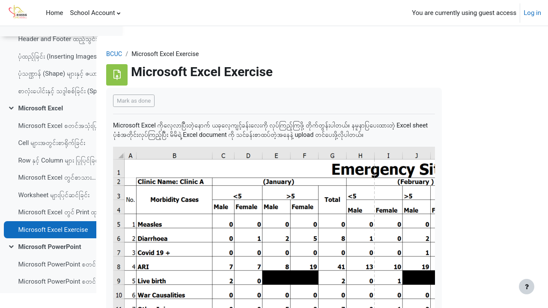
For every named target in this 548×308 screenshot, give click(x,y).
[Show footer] (526, 286)
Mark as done (188, 101)
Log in (532, 13)
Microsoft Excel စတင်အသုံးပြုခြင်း (61, 140)
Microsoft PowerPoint (49, 262)
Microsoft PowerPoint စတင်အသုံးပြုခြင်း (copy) (61, 296)
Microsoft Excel (40, 123)
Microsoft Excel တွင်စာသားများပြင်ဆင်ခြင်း (61, 192)
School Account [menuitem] (92, 13)
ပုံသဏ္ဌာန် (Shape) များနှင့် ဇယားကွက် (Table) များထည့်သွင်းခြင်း (61, 88)
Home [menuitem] (54, 13)
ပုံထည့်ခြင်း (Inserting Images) (58, 71)
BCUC (169, 54)
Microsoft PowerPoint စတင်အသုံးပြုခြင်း (61, 279)
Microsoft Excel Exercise (53, 244)
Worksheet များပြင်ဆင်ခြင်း (53, 209)
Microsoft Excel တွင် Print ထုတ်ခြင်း (61, 227)
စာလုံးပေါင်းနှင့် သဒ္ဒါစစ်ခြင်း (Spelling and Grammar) (61, 106)
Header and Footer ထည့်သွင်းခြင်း (61, 54)
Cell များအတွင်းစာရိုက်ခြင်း (51, 158)
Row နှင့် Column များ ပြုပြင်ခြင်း (59, 175)
